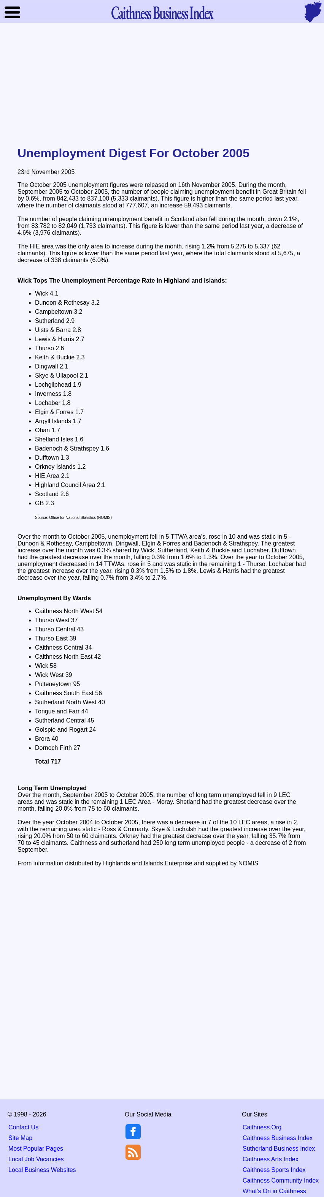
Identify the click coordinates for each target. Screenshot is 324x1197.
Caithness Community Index (281, 1180)
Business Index (162, 12)
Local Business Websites (42, 1170)
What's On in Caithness (274, 1191)
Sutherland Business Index (279, 1148)
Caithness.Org (262, 1127)
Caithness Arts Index (271, 1159)
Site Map (20, 1138)
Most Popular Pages (35, 1148)
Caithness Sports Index (274, 1170)
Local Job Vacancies (36, 1159)
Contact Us (23, 1127)
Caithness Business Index (278, 1138)
